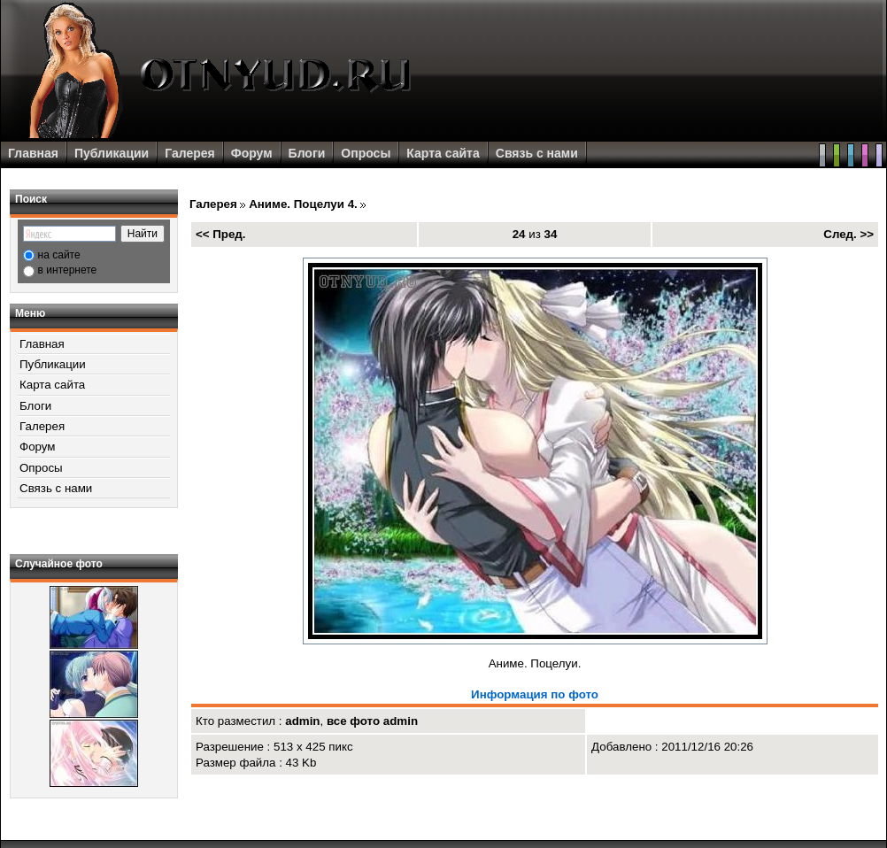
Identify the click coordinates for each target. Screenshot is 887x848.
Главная (33, 153)
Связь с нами (537, 153)
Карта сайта (442, 153)
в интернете (67, 270)
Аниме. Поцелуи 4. (303, 204)
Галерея (190, 153)
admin (302, 721)
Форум (252, 153)
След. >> (848, 234)
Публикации (111, 153)
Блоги (307, 153)
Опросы (365, 153)
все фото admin (372, 721)
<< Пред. (221, 234)
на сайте (59, 255)
